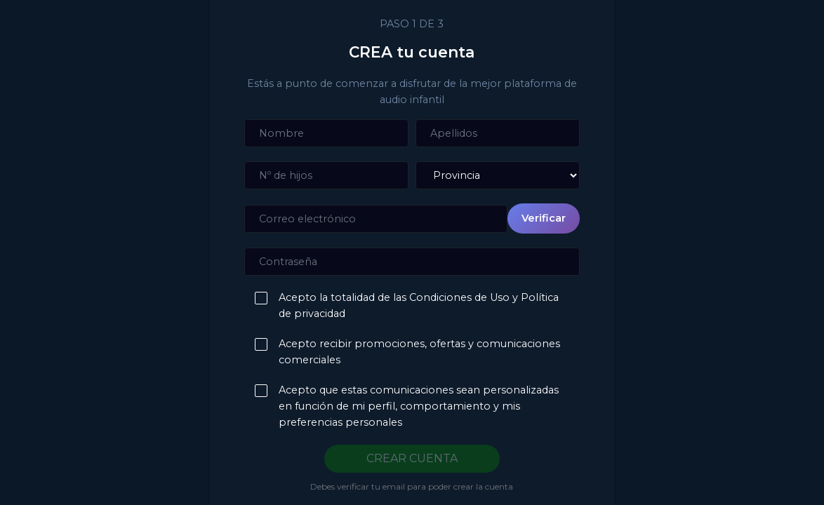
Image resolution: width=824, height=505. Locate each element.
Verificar (543, 218)
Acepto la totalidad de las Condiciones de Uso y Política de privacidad (415, 305)
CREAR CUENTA (412, 458)
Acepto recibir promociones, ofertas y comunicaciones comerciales (416, 351)
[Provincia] (498, 175)
